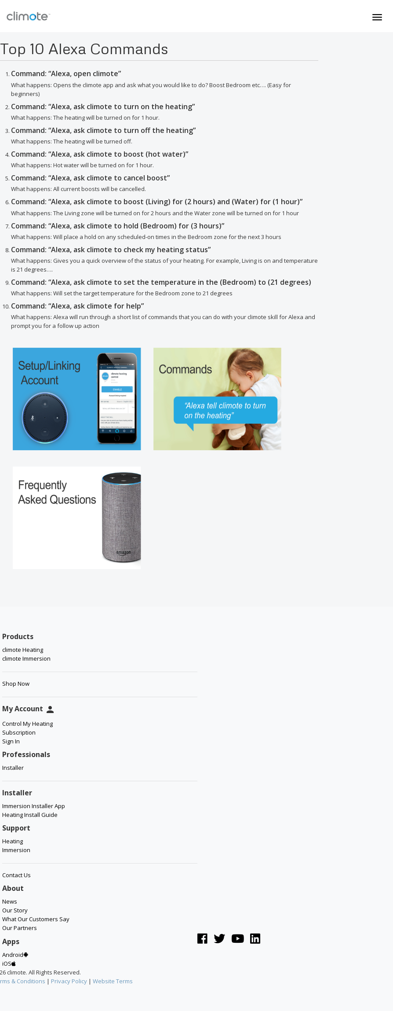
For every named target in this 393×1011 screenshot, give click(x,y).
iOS (9, 963)
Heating (12, 841)
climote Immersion (26, 658)
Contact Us (16, 875)
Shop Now (15, 683)
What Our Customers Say (35, 919)
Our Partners (19, 928)
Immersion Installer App (33, 806)
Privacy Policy (69, 981)
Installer (13, 768)
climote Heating (22, 650)
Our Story (15, 910)
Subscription (19, 732)
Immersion (16, 850)
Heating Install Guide (30, 815)
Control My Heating (27, 724)
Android (15, 955)
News (9, 901)
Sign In (11, 741)
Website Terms (113, 981)
